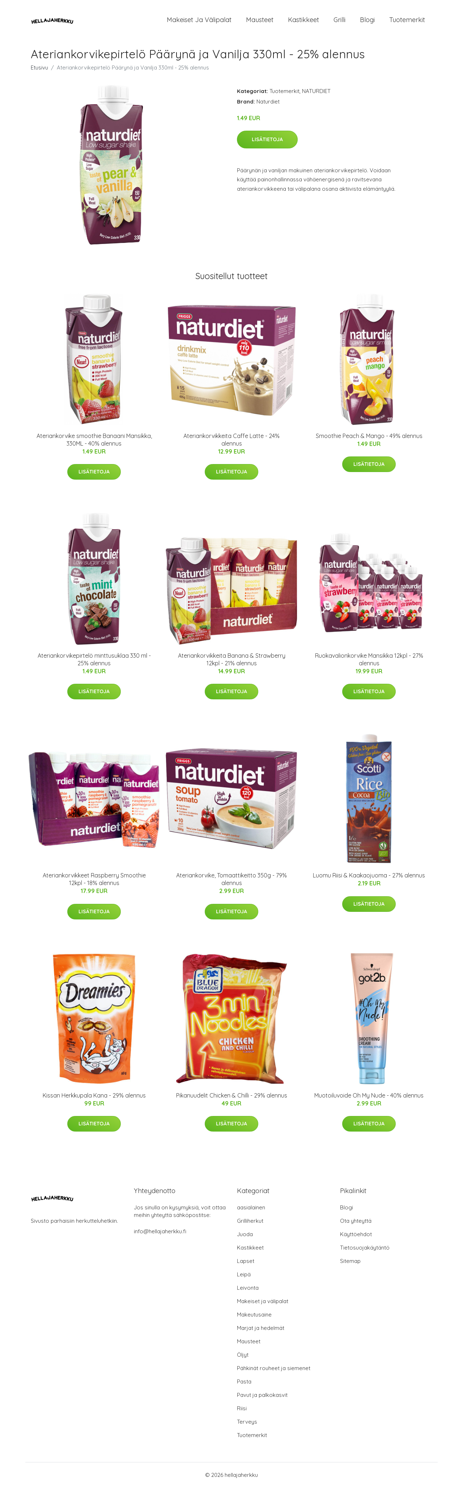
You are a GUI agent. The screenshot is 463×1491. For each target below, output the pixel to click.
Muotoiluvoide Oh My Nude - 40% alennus (369, 1099)
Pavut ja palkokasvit (262, 1398)
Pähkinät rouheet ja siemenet (273, 1371)
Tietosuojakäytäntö (365, 1251)
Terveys (247, 1425)
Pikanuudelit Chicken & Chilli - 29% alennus (231, 1099)
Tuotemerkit (407, 21)
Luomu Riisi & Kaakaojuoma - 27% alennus (369, 879)
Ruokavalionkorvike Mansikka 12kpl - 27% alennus (369, 663)
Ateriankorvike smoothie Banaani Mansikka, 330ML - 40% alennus (94, 443)
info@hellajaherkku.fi (160, 1234)
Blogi (367, 21)
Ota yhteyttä (355, 1224)
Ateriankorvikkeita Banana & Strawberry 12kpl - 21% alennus (231, 663)
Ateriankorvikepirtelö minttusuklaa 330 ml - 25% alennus (94, 663)
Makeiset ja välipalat (199, 21)
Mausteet (259, 21)
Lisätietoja (267, 143)
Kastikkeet (303, 21)
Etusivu (39, 71)
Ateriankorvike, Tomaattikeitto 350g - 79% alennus (231, 883)
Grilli (339, 21)
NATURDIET (316, 94)
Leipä (244, 1278)
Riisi (242, 1411)
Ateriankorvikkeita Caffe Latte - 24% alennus (231, 443)
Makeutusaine (254, 1318)
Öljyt (243, 1358)
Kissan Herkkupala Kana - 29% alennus (94, 1099)
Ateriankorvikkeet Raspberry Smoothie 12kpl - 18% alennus (94, 883)
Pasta (244, 1385)
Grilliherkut (250, 1224)
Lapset (245, 1264)
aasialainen (251, 1211)
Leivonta (248, 1291)
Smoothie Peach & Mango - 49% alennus (369, 439)
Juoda (245, 1237)
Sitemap (350, 1264)
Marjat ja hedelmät (260, 1331)
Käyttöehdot (356, 1237)
